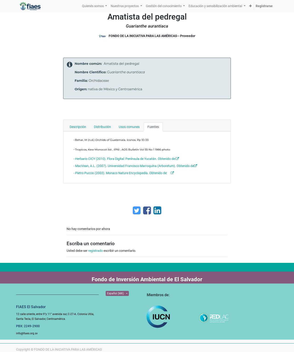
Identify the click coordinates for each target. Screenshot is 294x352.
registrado (95, 251)
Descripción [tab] (78, 127)
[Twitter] (137, 210)
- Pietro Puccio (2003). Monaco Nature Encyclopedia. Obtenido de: (120, 173)
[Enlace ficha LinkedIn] (157, 210)
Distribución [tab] (102, 127)
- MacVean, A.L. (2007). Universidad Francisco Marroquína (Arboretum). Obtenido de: (134, 166)
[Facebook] (147, 210)
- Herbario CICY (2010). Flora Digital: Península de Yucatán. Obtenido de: (125, 159)
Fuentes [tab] (153, 127)
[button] (250, 6)
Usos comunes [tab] (129, 127)
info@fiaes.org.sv (27, 333)
